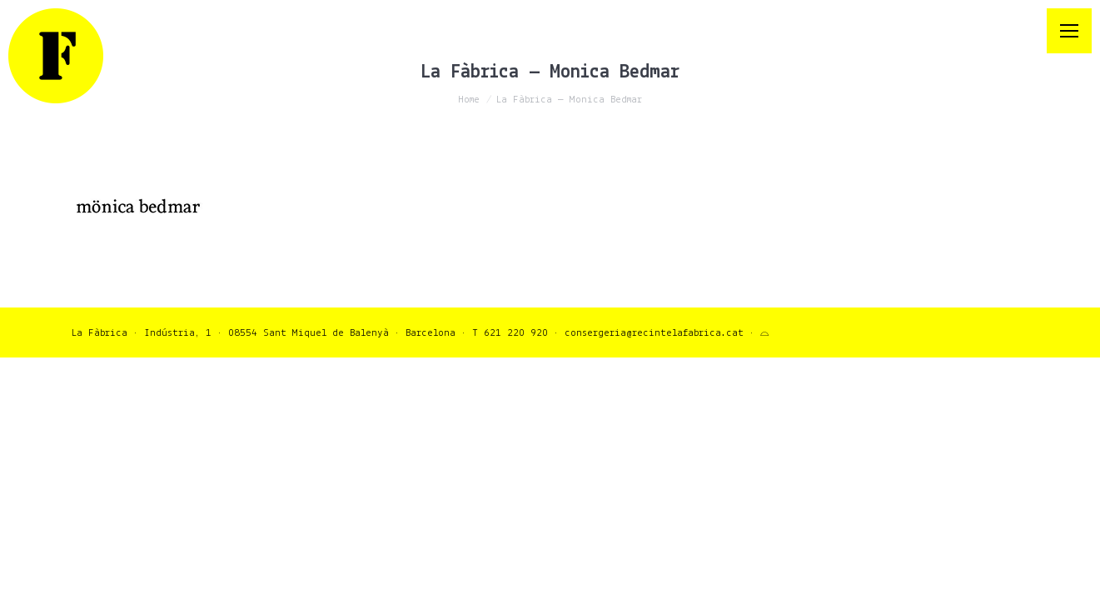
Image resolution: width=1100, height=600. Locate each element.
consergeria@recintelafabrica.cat (654, 333)
